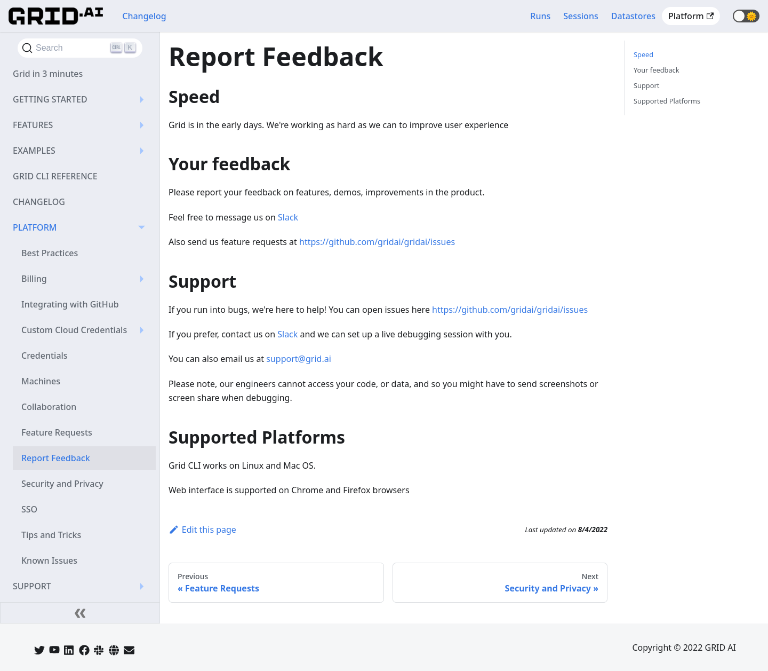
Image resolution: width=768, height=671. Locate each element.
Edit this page (202, 529)
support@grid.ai (298, 359)
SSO (29, 509)
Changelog (144, 16)
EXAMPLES (34, 150)
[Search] (80, 48)
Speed (643, 54)
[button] (746, 16)
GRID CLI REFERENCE (55, 176)
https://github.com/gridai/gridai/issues (377, 242)
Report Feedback (55, 458)
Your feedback (656, 70)
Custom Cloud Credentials (74, 330)
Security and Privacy (62, 484)
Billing (34, 279)
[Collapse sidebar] (80, 612)
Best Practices (49, 253)
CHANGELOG (39, 202)
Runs (540, 16)
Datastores (633, 16)
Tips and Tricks (51, 535)
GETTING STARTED (50, 99)
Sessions (580, 16)
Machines (40, 381)
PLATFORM (35, 227)
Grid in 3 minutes (48, 74)
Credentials (44, 355)
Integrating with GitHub (70, 304)
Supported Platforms (667, 101)
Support (646, 85)
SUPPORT (32, 586)
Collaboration (48, 407)
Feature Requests (56, 432)
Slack (288, 217)
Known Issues (49, 560)
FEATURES (33, 125)
